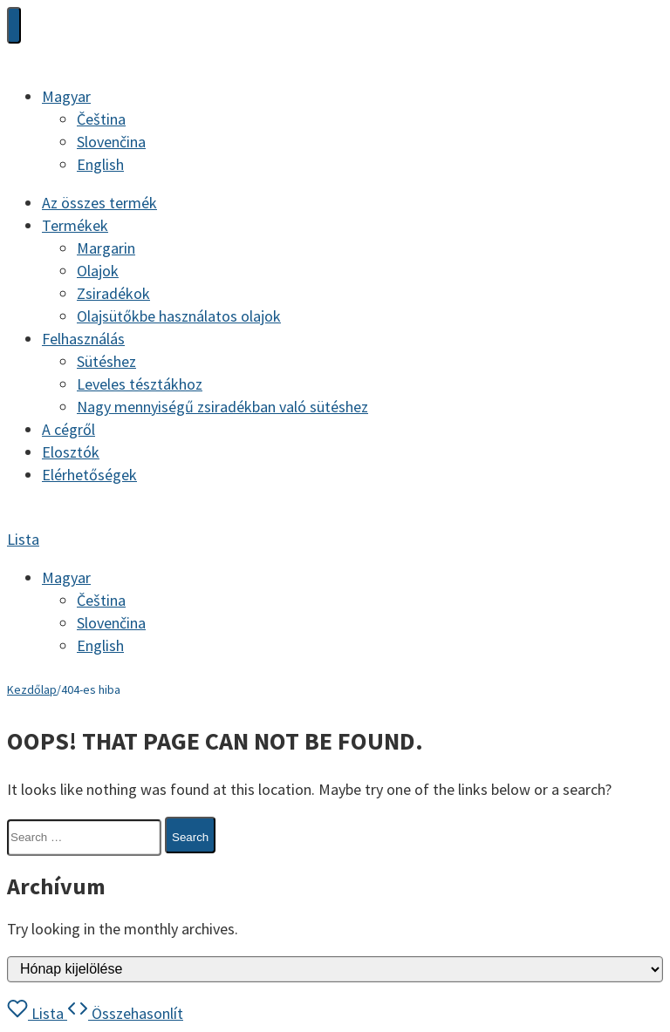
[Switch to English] (100, 164)
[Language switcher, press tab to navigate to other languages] (66, 96)
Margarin (106, 248)
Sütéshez (106, 361)
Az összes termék (99, 203)
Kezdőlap (32, 689)
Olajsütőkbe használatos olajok (179, 316)
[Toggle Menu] (14, 25)
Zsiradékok (113, 293)
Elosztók (70, 452)
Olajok (98, 271)
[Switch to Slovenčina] (111, 142)
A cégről (68, 429)
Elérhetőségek (89, 475)
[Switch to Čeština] (101, 119)
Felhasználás (83, 339)
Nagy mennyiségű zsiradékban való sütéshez (222, 407)
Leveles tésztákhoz (139, 384)
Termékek (75, 225)
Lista (23, 539)
